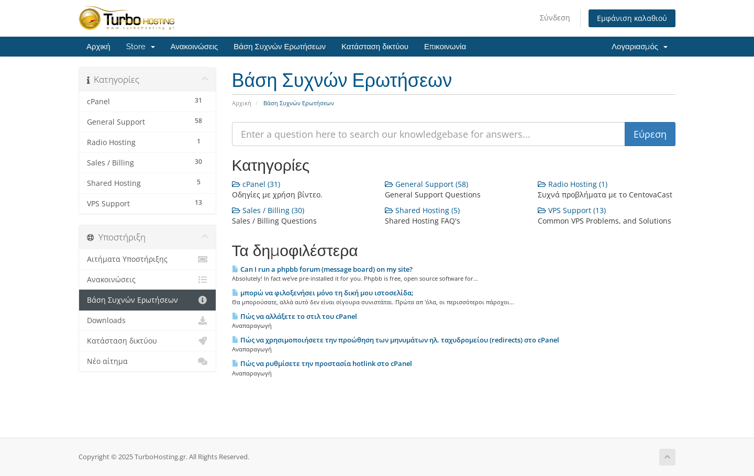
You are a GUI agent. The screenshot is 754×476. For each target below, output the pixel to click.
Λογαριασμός (640, 46)
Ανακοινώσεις (194, 46)
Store (140, 46)
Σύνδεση (555, 18)
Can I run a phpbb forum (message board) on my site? (322, 269)
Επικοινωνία (445, 46)
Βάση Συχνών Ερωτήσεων (280, 46)
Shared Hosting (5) (422, 210)
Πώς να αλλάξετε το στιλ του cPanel (294, 316)
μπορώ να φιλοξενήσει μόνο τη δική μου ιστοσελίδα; (323, 292)
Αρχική (98, 46)
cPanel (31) (256, 184)
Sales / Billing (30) (268, 210)
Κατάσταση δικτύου (374, 46)
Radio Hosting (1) (572, 184)
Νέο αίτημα (147, 361)
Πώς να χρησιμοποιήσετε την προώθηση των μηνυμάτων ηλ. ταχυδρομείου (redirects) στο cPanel (395, 340)
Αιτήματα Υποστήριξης (147, 259)
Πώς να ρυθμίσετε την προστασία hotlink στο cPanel (322, 363)
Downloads (147, 320)
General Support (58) (426, 184)
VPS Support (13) (572, 210)
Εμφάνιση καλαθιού (632, 18)
